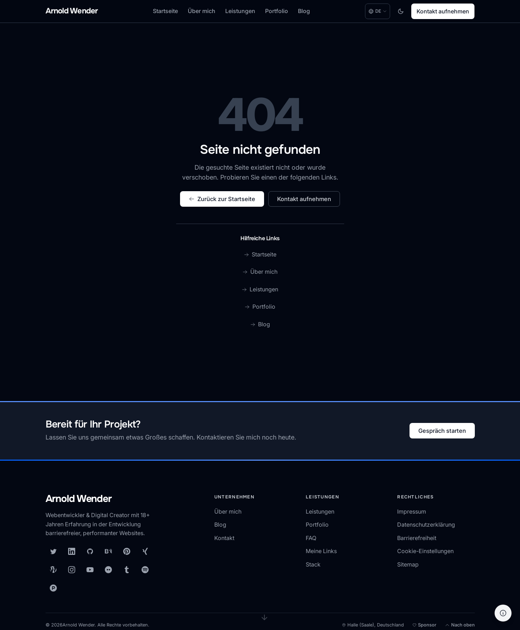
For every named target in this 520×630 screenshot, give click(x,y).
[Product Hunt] (53, 588)
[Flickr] (108, 569)
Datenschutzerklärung (426, 524)
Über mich (201, 10)
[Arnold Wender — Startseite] (102, 499)
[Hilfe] (503, 613)
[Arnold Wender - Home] (72, 11)
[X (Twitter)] (53, 551)
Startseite (165, 10)
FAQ (311, 537)
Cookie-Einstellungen (425, 551)
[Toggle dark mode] (400, 11)
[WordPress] (53, 569)
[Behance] (108, 551)
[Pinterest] (127, 551)
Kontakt (224, 537)
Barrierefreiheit (416, 537)
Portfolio (276, 10)
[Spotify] (145, 569)
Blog (304, 10)
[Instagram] (71, 569)
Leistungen (240, 10)
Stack (313, 564)
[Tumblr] (127, 569)
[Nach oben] (460, 625)
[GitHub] (90, 551)
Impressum (411, 511)
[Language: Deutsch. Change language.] (377, 11)
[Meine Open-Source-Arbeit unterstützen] (424, 625)
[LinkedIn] (71, 551)
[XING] (145, 551)
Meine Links (321, 551)
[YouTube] (90, 569)
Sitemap (408, 564)
